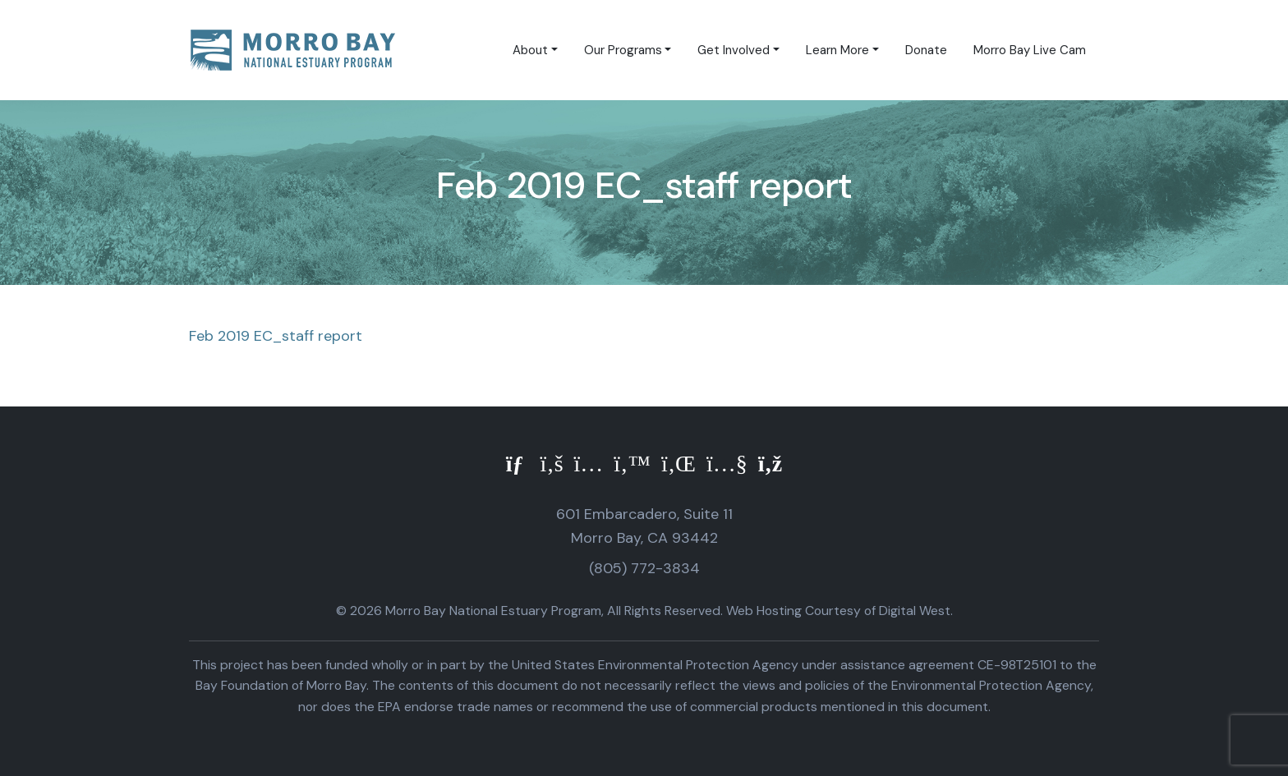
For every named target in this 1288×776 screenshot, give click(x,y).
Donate (926, 50)
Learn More (837, 50)
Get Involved (733, 50)
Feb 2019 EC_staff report (275, 336)
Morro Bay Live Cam (1029, 50)
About (530, 50)
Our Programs (623, 50)
